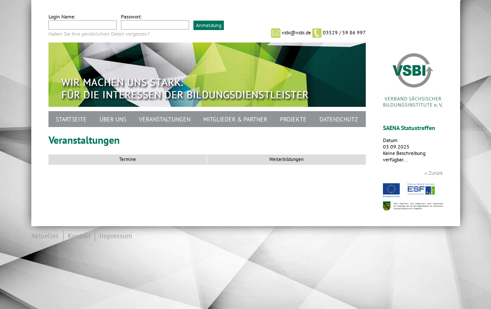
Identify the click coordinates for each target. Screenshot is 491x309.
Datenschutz (338, 119)
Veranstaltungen (164, 119)
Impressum (115, 236)
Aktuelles (45, 236)
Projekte (293, 119)
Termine (127, 159)
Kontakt (79, 236)
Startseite (71, 119)
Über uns (112, 119)
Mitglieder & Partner (235, 119)
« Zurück (434, 173)
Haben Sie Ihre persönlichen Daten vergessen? (99, 34)
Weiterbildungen (286, 159)
